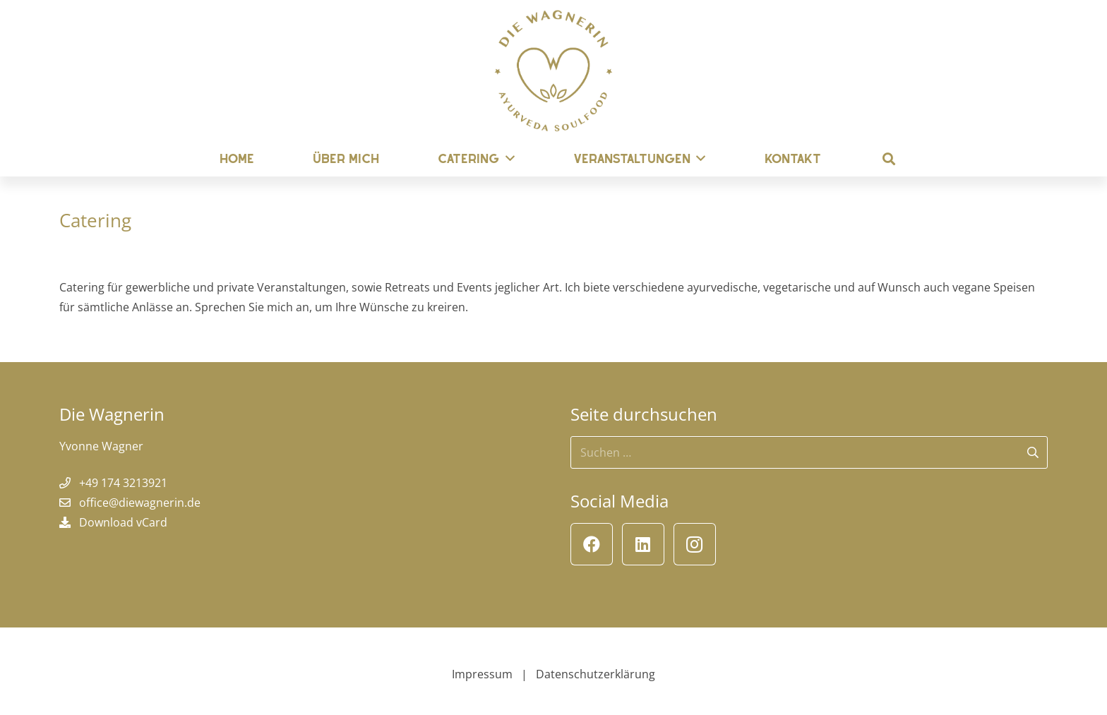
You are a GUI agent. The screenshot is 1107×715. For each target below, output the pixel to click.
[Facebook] (591, 544)
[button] (889, 159)
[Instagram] (695, 544)
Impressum (482, 674)
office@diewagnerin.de (140, 502)
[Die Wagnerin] (553, 70)
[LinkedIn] (643, 544)
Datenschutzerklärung (595, 674)
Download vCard (123, 522)
